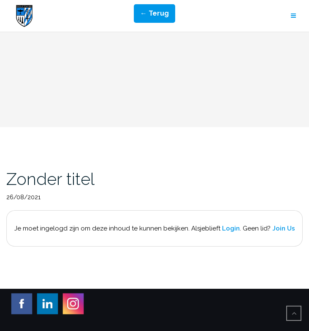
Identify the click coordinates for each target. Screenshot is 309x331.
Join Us (283, 228)
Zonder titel (50, 179)
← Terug (154, 13)
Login (231, 228)
